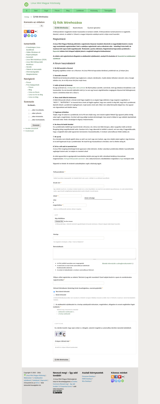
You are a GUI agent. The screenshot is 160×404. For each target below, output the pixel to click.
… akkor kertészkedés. (38, 120)
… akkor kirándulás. (37, 116)
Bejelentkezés (78, 28)
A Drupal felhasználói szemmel (74, 159)
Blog (67, 11)
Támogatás (108, 11)
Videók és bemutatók (33, 69)
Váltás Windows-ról (33, 52)
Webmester (28, 378)
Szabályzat (35, 380)
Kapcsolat (44, 380)
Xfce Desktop (87, 381)
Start (36, 11)
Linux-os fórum (34, 92)
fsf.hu (38, 383)
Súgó (46, 11)
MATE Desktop (87, 379)
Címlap (26, 17)
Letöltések (80, 11)
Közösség (94, 11)
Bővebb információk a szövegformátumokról (117, 263)
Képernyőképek (32, 55)
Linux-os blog (33, 97)
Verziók (29, 67)
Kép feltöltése (60, 218)
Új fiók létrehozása (62, 27)
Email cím (57, 183)
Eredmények (30, 131)
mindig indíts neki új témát (76, 88)
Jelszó (55, 196)
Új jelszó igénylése (93, 28)
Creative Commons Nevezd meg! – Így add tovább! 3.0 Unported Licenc (65, 384)
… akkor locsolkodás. (37, 110)
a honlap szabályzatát (64, 314)
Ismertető (29, 57)
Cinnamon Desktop (89, 376)
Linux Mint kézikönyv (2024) (36, 59)
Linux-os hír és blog (36, 95)
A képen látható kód (63, 341)
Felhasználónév (59, 172)
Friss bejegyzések (32, 85)
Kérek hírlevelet (61, 295)
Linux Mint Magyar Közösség (43, 3)
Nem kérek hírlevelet (63, 291)
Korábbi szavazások (32, 128)
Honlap (55, 234)
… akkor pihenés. (36, 113)
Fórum (57, 11)
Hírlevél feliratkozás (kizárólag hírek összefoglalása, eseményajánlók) (78, 288)
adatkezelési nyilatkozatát (65, 312)
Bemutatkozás (58, 246)
